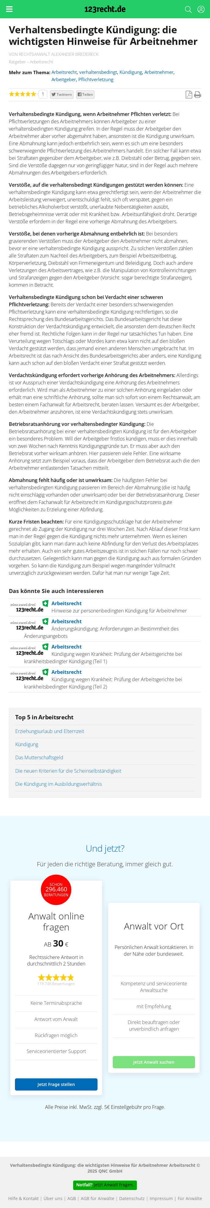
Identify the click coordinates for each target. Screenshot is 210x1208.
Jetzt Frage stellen (56, 1084)
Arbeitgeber (64, 79)
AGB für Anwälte (97, 1199)
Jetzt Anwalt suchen (153, 1062)
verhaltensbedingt (98, 72)
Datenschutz (132, 1199)
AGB (71, 1199)
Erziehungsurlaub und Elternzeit (49, 731)
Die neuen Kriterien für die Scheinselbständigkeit (68, 771)
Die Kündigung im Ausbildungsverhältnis (58, 784)
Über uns (53, 1199)
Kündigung (130, 72)
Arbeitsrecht (64, 72)
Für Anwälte (190, 1199)
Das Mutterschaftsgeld (39, 757)
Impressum (161, 1199)
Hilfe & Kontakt (23, 1199)
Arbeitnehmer (158, 72)
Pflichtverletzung (95, 79)
